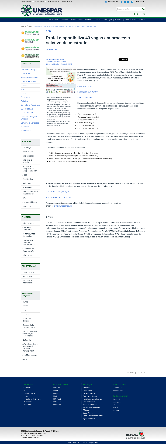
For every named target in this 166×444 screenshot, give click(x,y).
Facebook (134, 14)
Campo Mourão (77, 20)
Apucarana (65, 20)
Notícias (47, 26)
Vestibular (27, 388)
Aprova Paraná (29, 393)
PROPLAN (57, 399)
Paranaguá (108, 20)
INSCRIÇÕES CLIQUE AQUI (88, 92)
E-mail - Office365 (89, 393)
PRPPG (55, 391)
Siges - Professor (89, 419)
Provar (26, 396)
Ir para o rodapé (67, 1)
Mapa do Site (140, 2)
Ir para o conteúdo (27, 1)
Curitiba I (88, 20)
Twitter (137, 14)
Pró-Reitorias (53, 20)
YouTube (144, 14)
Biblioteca (86, 388)
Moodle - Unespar (90, 404)
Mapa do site (118, 391)
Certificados (87, 391)
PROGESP (57, 402)
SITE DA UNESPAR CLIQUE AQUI (58, 197)
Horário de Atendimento (92, 399)
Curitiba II (98, 20)
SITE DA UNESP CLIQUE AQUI (57, 192)
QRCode (86, 410)
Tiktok (115, 405)
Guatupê (142, 20)
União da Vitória (130, 20)
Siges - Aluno (88, 413)
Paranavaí (118, 20)
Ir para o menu (41, 1)
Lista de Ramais (89, 402)
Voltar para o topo (137, 372)
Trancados (27, 404)
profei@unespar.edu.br (63, 206)
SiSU (25, 391)
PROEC (55, 393)
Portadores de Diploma (32, 399)
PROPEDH (57, 404)
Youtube (116, 410)
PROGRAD (57, 388)
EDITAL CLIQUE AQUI (85, 86)
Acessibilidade (112, 2)
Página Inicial (37, 26)
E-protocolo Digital (90, 396)
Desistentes (27, 402)
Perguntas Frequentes (91, 407)
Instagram (140, 14)
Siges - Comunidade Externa (93, 416)
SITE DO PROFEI (84, 98)
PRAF (55, 396)
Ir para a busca (54, 1)
